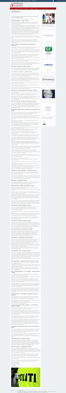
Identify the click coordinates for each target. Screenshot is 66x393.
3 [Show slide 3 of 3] (49, 41)
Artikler (47, 392)
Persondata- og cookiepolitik (26, 0)
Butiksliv (16, 8)
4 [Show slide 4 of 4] (50, 56)
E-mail (44, 121)
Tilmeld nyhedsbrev (33, 0)
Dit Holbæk (17, 390)
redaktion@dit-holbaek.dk (36, 392)
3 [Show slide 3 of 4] (49, 56)
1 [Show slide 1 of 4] (46, 56)
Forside (11, 0)
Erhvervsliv (21, 8)
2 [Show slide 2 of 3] (48, 41)
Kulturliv (26, 8)
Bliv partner (20, 0)
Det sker (12, 8)
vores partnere (44, 26)
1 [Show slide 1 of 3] (47, 41)
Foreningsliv (31, 8)
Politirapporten (16, 11)
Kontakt (36, 8)
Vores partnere (15, 0)
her (42, 27)
